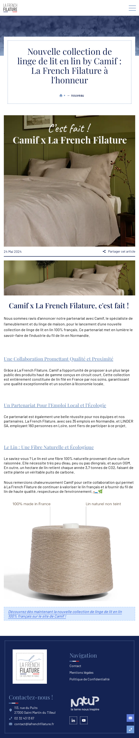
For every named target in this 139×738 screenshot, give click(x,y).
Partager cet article (118, 251)
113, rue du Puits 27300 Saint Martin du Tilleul (32, 710)
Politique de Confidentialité (89, 679)
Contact (75, 666)
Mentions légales (82, 672)
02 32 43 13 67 (21, 718)
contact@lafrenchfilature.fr (31, 724)
